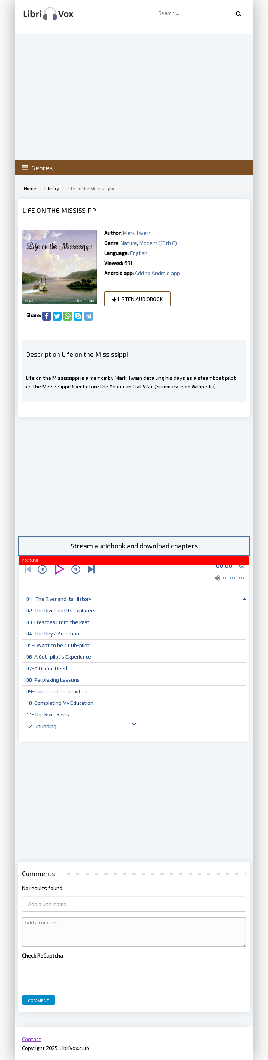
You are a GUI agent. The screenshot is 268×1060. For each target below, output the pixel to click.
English (138, 253)
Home (30, 188)
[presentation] (78, 975)
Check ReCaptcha (42, 955)
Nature (129, 243)
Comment (38, 1000)
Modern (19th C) (158, 243)
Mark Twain (136, 233)
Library (51, 188)
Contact (31, 1039)
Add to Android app (157, 273)
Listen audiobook (137, 299)
